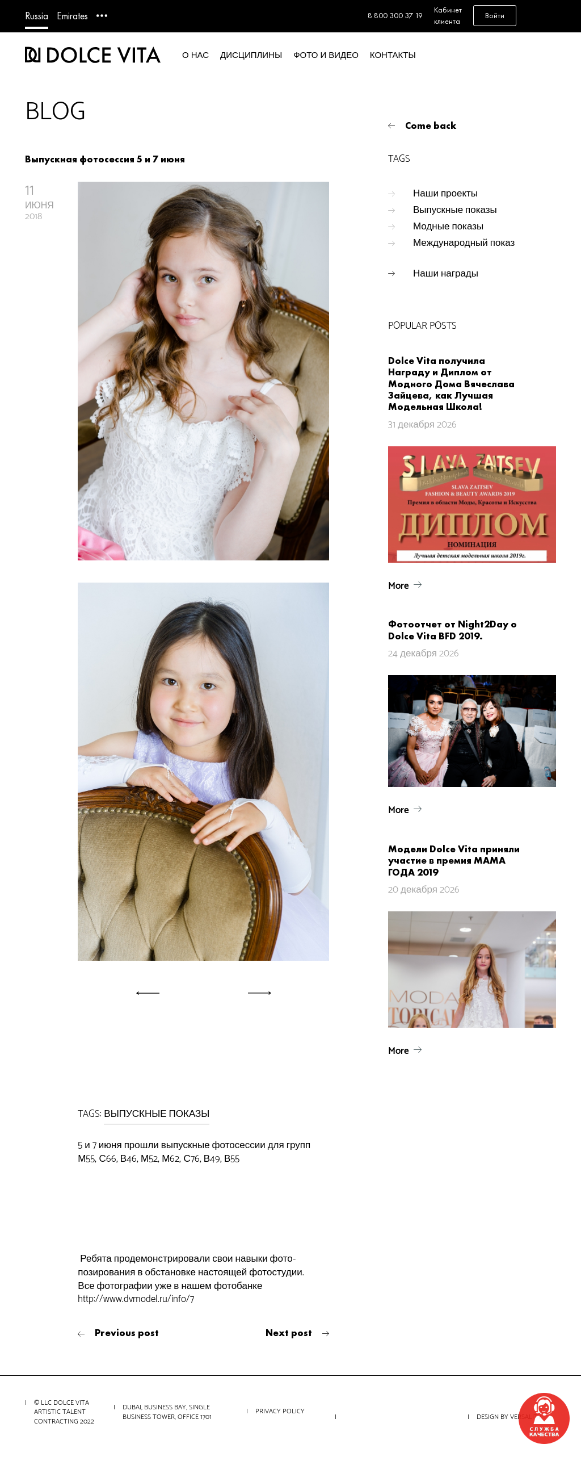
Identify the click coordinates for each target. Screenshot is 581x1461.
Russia (36, 15)
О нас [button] (195, 55)
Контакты (393, 55)
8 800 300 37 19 (395, 15)
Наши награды (445, 274)
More (398, 586)
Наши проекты (445, 194)
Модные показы (448, 227)
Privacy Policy (280, 1411)
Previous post (127, 1332)
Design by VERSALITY (509, 1417)
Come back (430, 125)
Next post (289, 1332)
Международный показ (464, 243)
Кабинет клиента (448, 15)
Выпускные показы (455, 210)
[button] (141, 993)
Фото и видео (326, 55)
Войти (494, 15)
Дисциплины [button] (251, 55)
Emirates (72, 15)
